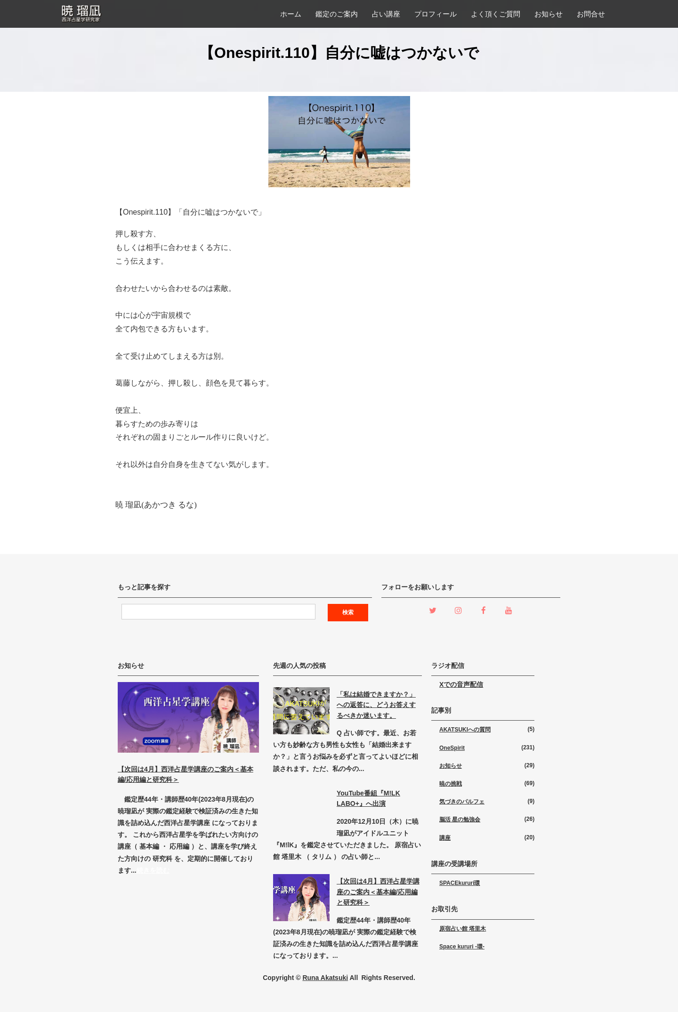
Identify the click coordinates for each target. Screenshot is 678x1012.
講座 (445, 838)
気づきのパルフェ (461, 801)
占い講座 (386, 14)
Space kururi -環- (461, 946)
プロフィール (435, 14)
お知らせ (548, 14)
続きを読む (153, 870)
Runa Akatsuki (325, 977)
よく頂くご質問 (495, 14)
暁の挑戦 (450, 783)
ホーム (290, 14)
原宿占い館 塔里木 (462, 928)
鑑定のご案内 (336, 14)
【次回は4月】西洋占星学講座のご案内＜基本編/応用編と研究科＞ (378, 891)
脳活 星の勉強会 (459, 819)
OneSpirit (452, 748)
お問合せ (591, 14)
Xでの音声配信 (461, 684)
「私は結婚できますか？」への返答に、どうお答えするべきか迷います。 (376, 705)
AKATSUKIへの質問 (465, 729)
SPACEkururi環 (459, 883)
